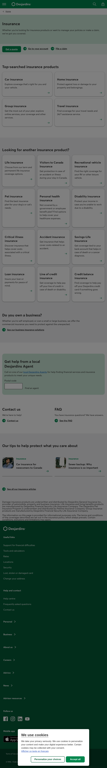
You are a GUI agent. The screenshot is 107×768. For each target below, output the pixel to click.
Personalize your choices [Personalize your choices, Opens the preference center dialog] (47, 759)
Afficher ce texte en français (35, 751)
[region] (53, 747)
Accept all (75, 759)
